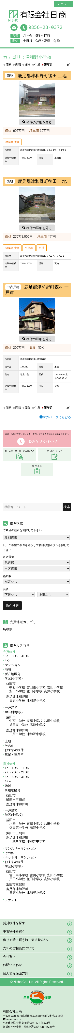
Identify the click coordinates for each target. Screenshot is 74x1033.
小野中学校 (17, 823)
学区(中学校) (14, 712)
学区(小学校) (14, 678)
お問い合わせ (12, 965)
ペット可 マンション (20, 857)
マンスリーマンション (20, 848)
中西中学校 (17, 721)
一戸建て (11, 707)
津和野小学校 (36, 700)
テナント (11, 900)
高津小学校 (52, 691)
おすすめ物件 (14, 750)
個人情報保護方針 (15, 973)
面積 (16, 64)
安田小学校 (17, 691)
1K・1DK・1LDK (17, 768)
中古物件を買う (14, 931)
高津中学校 (38, 725)
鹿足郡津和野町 (17, 696)
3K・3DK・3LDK (17, 656)
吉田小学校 (55, 687)
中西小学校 (17, 687)
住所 (36, 64)
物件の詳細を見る (39, 122)
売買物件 (9, 652)
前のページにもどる (57, 417)
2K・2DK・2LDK (17, 772)
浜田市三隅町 (15, 800)
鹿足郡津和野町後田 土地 (42, 75)
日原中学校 (17, 734)
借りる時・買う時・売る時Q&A (25, 940)
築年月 (47, 64)
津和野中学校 (36, 734)
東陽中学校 (34, 721)
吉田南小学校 (36, 687)
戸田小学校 (17, 879)
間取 (26, 64)
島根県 (7, 629)
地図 (61, 1015)
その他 (9, 745)
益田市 (11, 683)
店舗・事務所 (14, 754)
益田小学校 (34, 691)
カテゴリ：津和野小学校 (27, 57)
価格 (7, 64)
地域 (8, 669)
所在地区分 (13, 674)
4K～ (8, 660)
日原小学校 (17, 700)
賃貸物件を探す (14, 923)
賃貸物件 (9, 763)
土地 (8, 741)
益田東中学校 (18, 725)
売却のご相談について (19, 948)
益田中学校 (52, 721)
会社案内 (9, 956)
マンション (13, 665)
